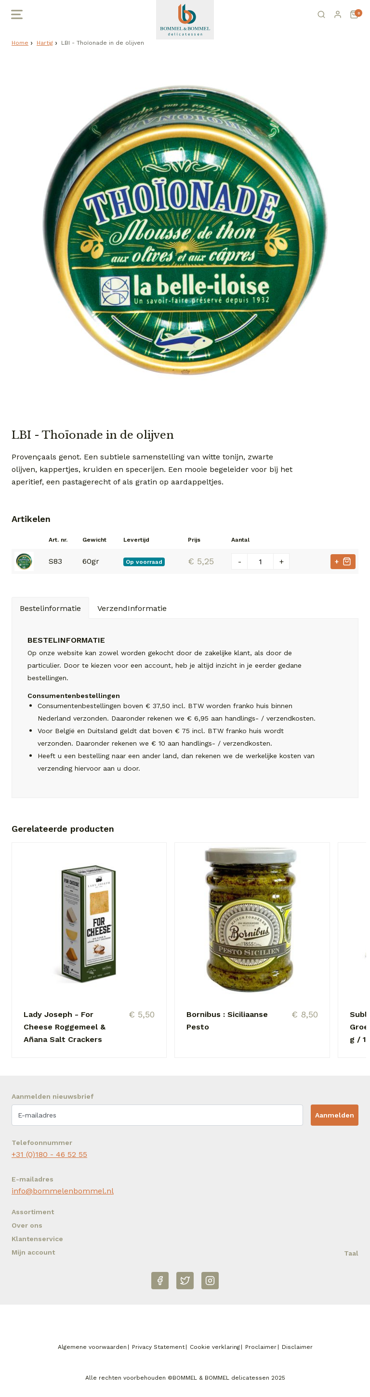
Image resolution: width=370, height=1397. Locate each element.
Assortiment (33, 1212)
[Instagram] (210, 1280)
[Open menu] (16, 14)
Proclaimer (261, 1347)
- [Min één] (239, 561)
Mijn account (33, 1252)
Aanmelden (334, 1115)
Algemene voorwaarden (92, 1347)
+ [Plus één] (281, 561)
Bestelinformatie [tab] (50, 608)
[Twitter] (185, 1280)
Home (20, 42)
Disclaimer (297, 1347)
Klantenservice (37, 1239)
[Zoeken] (321, 14)
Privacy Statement (158, 1347)
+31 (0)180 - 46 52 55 (49, 1154)
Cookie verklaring (215, 1347)
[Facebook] (160, 1280)
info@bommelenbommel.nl (63, 1190)
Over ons (27, 1225)
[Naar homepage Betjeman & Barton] (185, 20)
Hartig (45, 42)
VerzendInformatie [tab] (132, 608)
